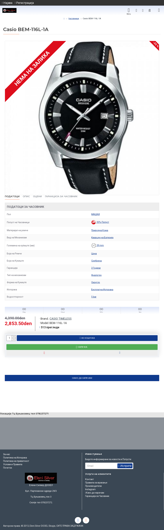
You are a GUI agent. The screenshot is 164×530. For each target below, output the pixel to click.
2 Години (96, 268)
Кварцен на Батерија (102, 237)
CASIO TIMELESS (61, 318)
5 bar (93, 296)
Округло (95, 282)
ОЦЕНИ (37, 196)
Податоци (12, 196)
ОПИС (26, 196)
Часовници (73, 18)
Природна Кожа (99, 230)
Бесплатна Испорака (102, 289)
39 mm (97, 245)
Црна (94, 253)
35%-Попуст (100, 222)
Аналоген (96, 275)
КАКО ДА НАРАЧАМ (82, 378)
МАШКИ (95, 214)
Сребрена (96, 260)
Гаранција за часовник (61, 196)
